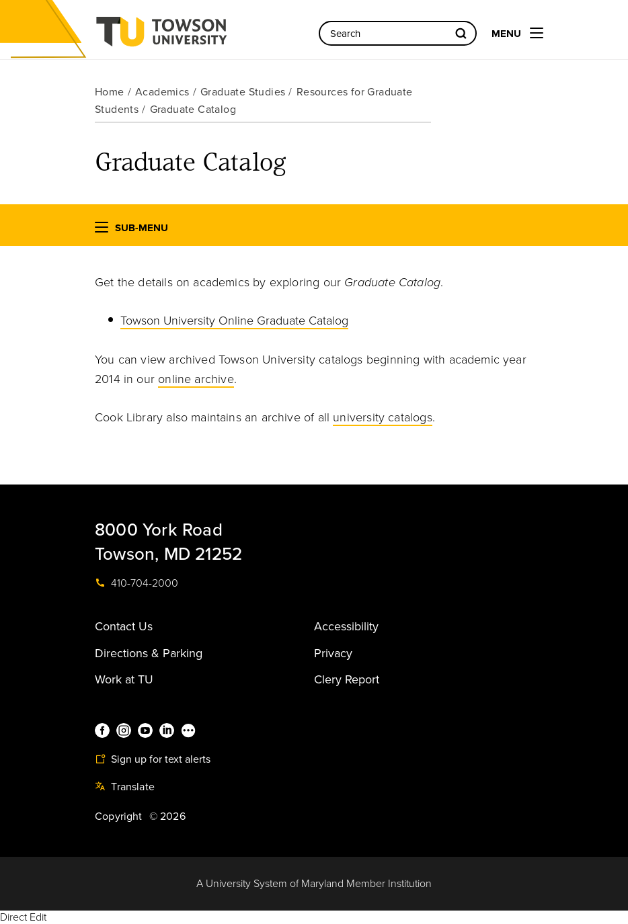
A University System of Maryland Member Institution (314, 883)
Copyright (119, 816)
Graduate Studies (242, 92)
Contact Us (124, 626)
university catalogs (382, 417)
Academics (162, 92)
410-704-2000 (136, 583)
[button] (101, 230)
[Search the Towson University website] (398, 33)
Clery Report (346, 679)
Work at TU (124, 679)
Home (109, 92)
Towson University (197, 36)
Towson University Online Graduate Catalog (234, 320)
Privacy (333, 653)
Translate (125, 787)
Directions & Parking (148, 653)
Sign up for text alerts (152, 759)
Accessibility (346, 626)
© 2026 (167, 816)
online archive (196, 379)
